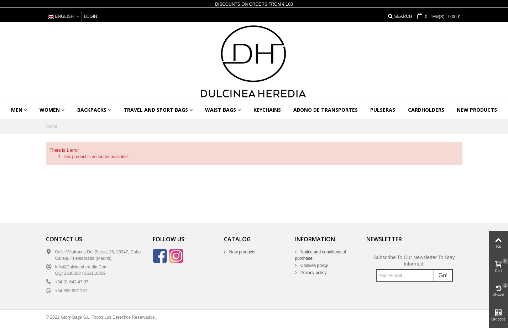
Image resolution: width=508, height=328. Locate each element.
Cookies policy (313, 265)
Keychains (267, 109)
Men (16, 109)
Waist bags (220, 109)
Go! (443, 275)
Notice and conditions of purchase (320, 255)
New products (477, 109)
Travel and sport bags (156, 109)
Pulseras (382, 109)
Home (51, 126)
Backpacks (91, 109)
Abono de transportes (325, 109)
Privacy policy (313, 272)
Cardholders (426, 109)
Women (50, 109)
